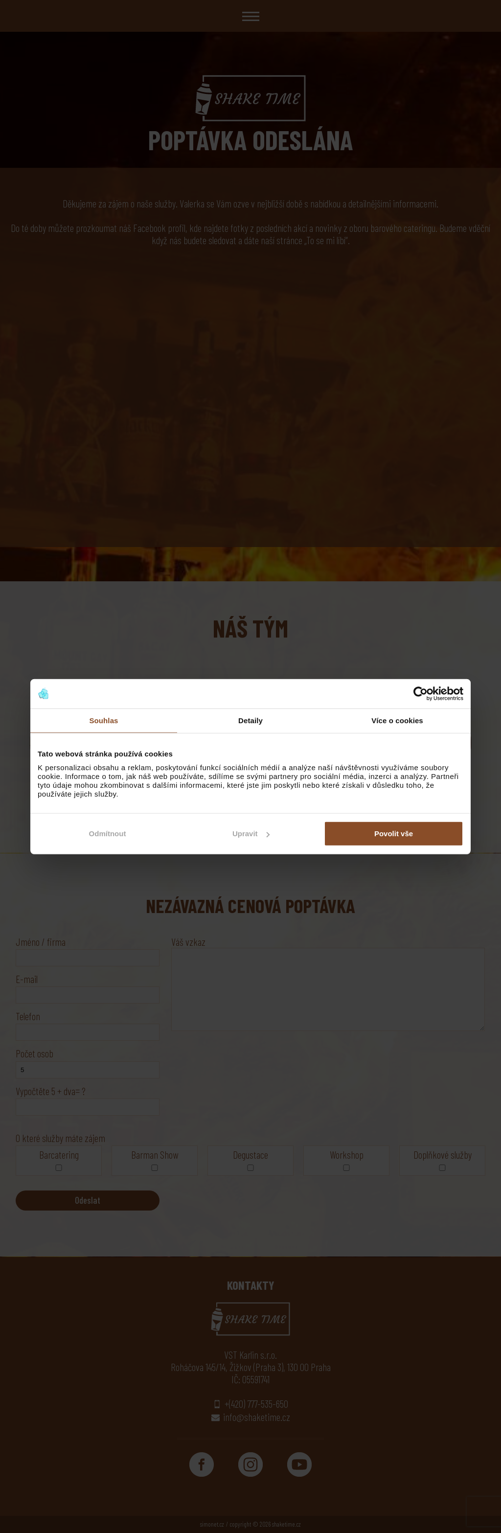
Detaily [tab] (250, 720)
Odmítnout (107, 833)
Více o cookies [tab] (397, 720)
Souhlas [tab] (103, 720)
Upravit (251, 833)
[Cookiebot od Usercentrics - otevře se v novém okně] (420, 693)
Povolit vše (393, 833)
